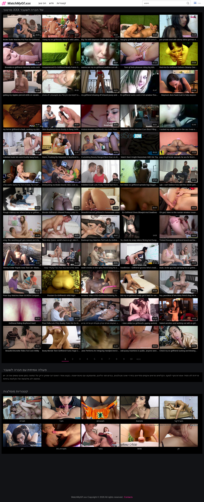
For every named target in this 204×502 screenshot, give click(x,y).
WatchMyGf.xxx (19, 3)
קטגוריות (61, 3)
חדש (51, 3)
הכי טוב (42, 3)
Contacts (128, 497)
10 (131, 359)
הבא (138, 359)
